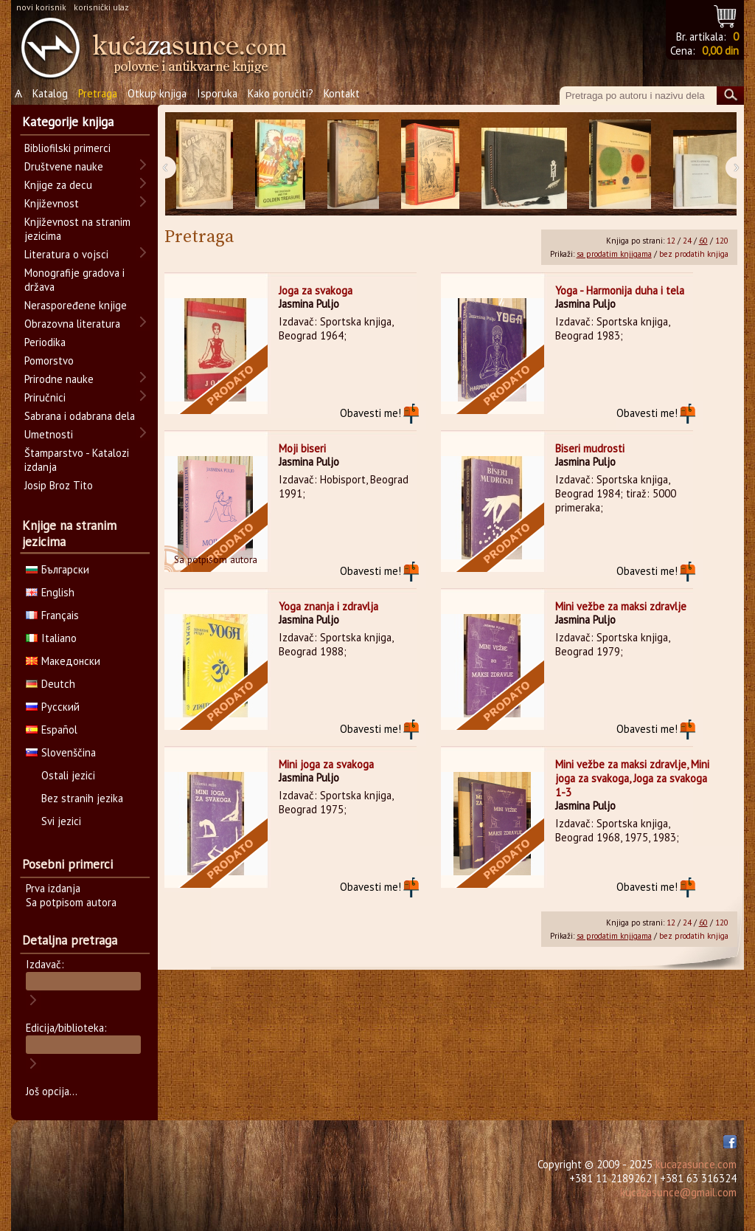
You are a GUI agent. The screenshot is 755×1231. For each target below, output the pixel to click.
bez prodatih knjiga (693, 254)
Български (57, 569)
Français (52, 615)
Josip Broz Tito (58, 485)
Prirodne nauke (59, 379)
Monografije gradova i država (74, 280)
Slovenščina (61, 752)
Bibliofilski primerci (67, 148)
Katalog (50, 93)
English (50, 592)
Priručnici (45, 397)
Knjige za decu (58, 185)
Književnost (51, 203)
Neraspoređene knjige (75, 305)
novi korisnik (41, 7)
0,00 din (720, 51)
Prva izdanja (53, 888)
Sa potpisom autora (71, 902)
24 (687, 240)
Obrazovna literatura (72, 324)
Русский (53, 707)
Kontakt (342, 93)
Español (51, 730)
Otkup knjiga (157, 93)
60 (703, 240)
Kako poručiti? (280, 93)
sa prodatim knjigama (614, 254)
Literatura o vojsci (66, 254)
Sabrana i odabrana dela (79, 416)
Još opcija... (51, 1091)
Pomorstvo (49, 361)
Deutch (50, 684)
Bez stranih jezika (82, 798)
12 (671, 240)
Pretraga (97, 93)
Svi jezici (61, 821)
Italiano (51, 638)
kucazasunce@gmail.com (678, 1192)
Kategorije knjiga (68, 122)
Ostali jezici (68, 775)
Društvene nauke (63, 166)
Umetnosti (48, 434)
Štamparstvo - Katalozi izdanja (76, 460)
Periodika (45, 342)
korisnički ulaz (101, 7)
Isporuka (217, 93)
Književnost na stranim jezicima (77, 229)
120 (721, 240)
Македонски (63, 661)
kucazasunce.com (696, 1164)
